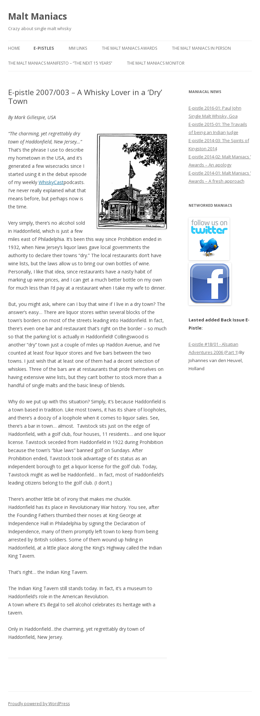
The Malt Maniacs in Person (201, 48)
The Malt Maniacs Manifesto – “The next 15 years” (60, 63)
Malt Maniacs (37, 16)
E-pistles (44, 48)
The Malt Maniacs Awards (129, 48)
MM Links (78, 48)
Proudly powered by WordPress (39, 704)
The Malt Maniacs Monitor (156, 63)
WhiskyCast (51, 182)
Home (14, 48)
